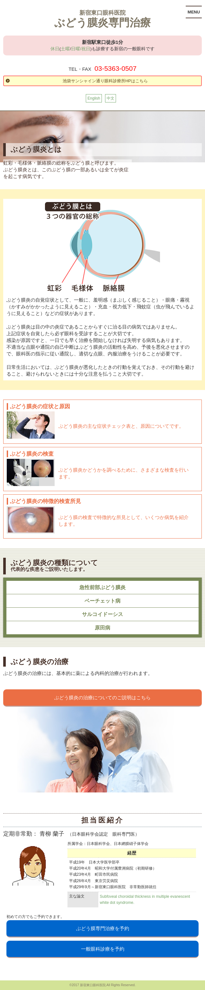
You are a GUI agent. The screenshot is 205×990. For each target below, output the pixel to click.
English (93, 98)
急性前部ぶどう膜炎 (102, 587)
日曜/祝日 (80, 48)
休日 (54, 48)
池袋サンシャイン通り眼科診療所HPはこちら (105, 80)
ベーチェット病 (102, 601)
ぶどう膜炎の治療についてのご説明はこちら (102, 697)
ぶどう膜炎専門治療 (102, 22)
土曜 (65, 48)
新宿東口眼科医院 (102, 13)
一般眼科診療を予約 (102, 949)
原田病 (102, 627)
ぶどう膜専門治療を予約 (102, 928)
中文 (110, 98)
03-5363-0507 (115, 68)
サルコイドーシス (102, 614)
